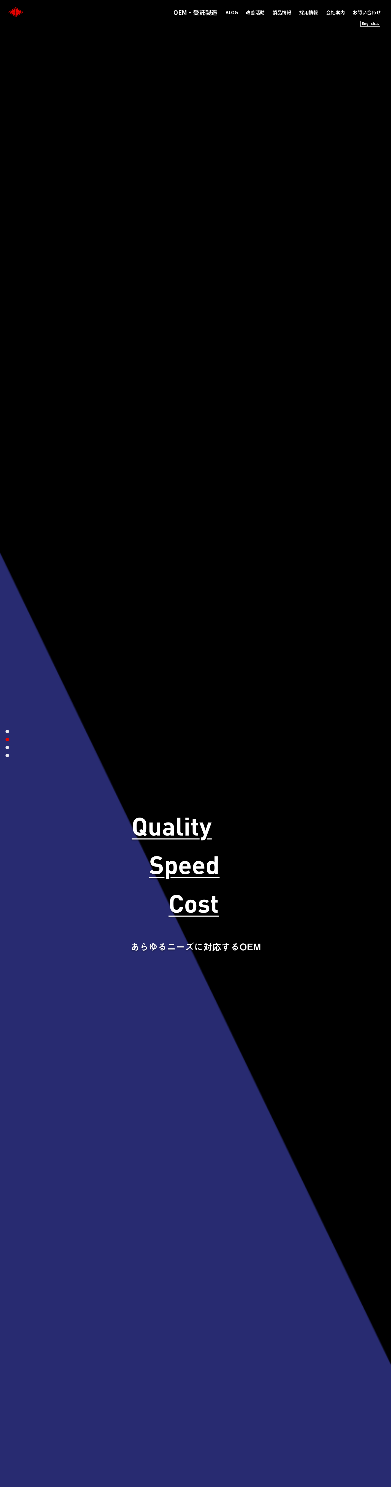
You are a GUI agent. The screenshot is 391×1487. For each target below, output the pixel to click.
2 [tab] (7, 739)
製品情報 (282, 12)
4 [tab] (7, 755)
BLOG (231, 12)
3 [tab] (7, 747)
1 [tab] (7, 731)
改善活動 (255, 12)
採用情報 (308, 12)
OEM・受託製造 (195, 12)
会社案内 (335, 12)
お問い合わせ (367, 12)
